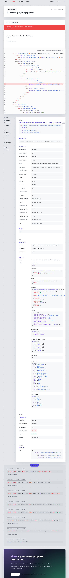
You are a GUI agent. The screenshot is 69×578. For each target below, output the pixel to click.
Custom (6, 147)
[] (46, 319)
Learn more (15, 574)
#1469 (59, 271)
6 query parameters (12, 523)
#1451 (54, 281)
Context (6, 140)
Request (6, 117)
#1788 (53, 291)
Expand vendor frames (12, 22)
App (4, 130)
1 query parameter (11, 474)
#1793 (61, 289)
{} (46, 273)
